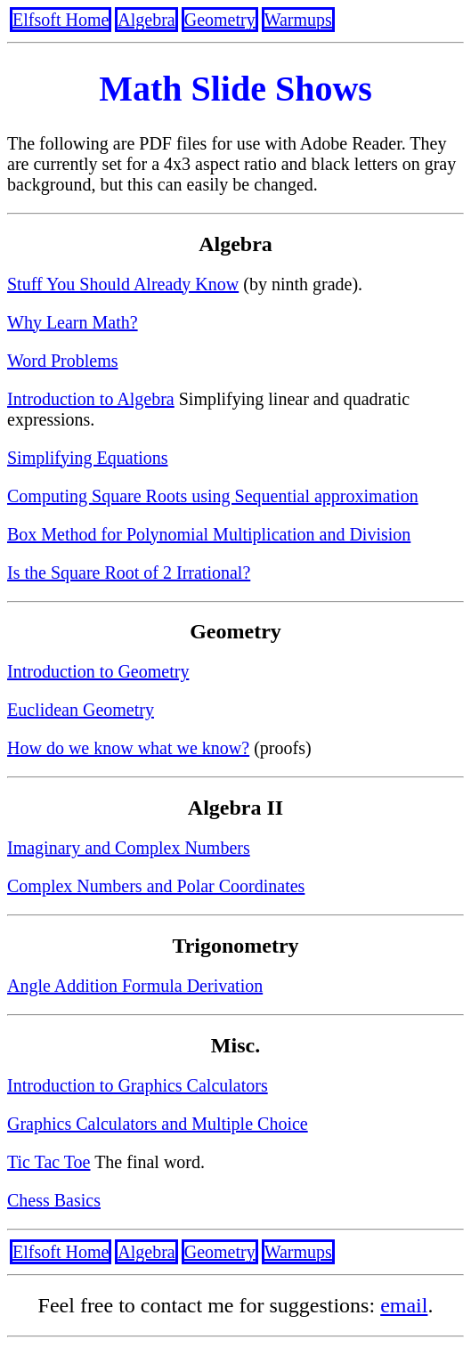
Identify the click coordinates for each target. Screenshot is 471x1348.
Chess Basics (54, 1200)
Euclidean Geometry (80, 709)
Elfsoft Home (60, 19)
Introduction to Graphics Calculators (137, 1085)
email (403, 1305)
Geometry (220, 19)
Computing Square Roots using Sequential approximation (212, 496)
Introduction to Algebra (91, 399)
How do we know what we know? (128, 748)
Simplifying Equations (87, 457)
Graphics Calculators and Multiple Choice (157, 1123)
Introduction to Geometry (98, 671)
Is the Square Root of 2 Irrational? (128, 572)
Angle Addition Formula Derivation (135, 985)
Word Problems (62, 360)
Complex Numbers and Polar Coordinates (156, 886)
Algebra (146, 19)
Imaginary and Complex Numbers (128, 847)
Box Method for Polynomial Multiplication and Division (208, 534)
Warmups (298, 19)
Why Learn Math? (72, 322)
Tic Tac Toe (49, 1162)
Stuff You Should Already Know (123, 284)
